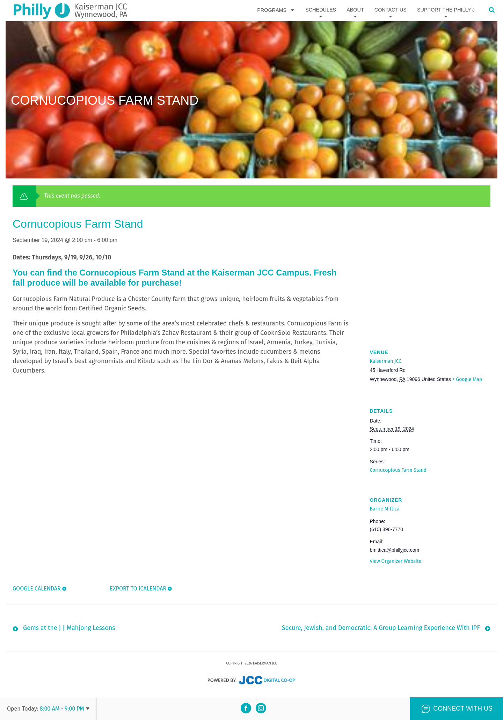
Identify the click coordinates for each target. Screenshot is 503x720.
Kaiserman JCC (385, 361)
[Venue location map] (430, 289)
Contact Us (390, 10)
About (355, 10)
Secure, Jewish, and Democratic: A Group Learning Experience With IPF (381, 629)
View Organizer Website (395, 561)
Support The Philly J (446, 10)
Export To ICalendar (137, 588)
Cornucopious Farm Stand (398, 470)
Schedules (320, 10)
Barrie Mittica (384, 509)
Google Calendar (37, 588)
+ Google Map (467, 379)
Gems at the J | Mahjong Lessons (69, 629)
